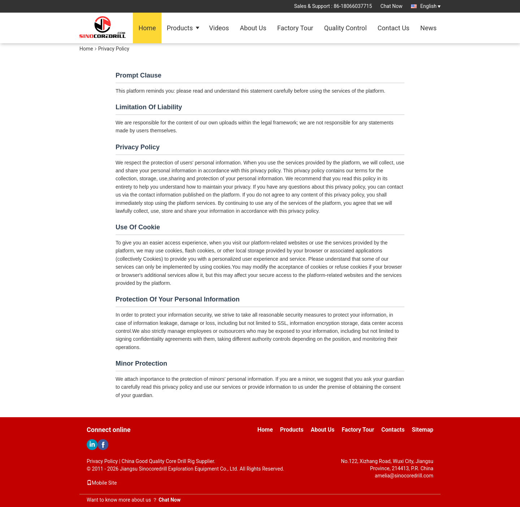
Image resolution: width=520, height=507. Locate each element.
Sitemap (422, 429)
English (430, 6)
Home (147, 28)
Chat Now (392, 6)
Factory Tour (295, 28)
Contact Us (394, 28)
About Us (253, 28)
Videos (219, 28)
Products (180, 28)
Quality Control (345, 28)
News (428, 28)
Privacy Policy (102, 461)
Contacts (392, 429)
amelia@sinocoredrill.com (404, 476)
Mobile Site (102, 483)
